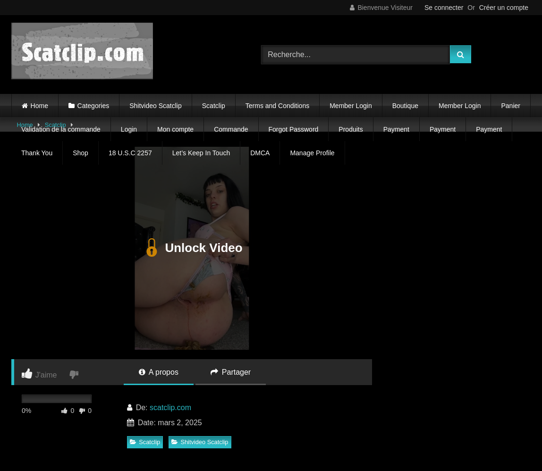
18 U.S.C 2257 (130, 153)
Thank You (36, 153)
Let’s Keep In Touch (201, 153)
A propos (158, 372)
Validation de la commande (61, 129)
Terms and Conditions (277, 105)
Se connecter (444, 7)
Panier (510, 105)
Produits (351, 129)
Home (39, 105)
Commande (231, 129)
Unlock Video (191, 248)
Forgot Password (294, 129)
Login (129, 129)
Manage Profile (312, 153)
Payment (396, 129)
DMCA (260, 153)
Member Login (351, 105)
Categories (93, 105)
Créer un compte (503, 7)
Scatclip (213, 105)
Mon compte (175, 129)
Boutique (405, 105)
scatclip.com (170, 408)
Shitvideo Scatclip (155, 105)
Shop (80, 153)
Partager (231, 372)
